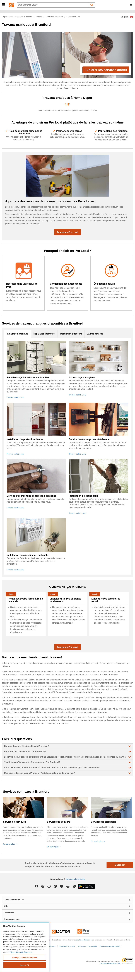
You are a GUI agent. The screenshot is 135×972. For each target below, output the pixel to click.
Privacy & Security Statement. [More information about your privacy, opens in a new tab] (20, 952)
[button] (3, 4)
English (124, 17)
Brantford (40, 17)
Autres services (95, 334)
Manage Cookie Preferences (24, 957)
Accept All (24, 965)
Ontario (29, 17)
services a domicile (55, 17)
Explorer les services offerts (106, 70)
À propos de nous (11, 919)
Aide (6, 906)
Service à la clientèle (75, 879)
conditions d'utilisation (83, 940)
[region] (24, 947)
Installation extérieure (71, 334)
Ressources (9, 913)
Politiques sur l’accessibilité (87, 946)
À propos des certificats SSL (110, 963)
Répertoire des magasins (12, 17)
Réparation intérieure (44, 334)
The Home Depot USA (67, 946)
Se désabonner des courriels (110, 946)
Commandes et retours (14, 899)
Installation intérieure (17, 334)
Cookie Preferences (49, 946)
